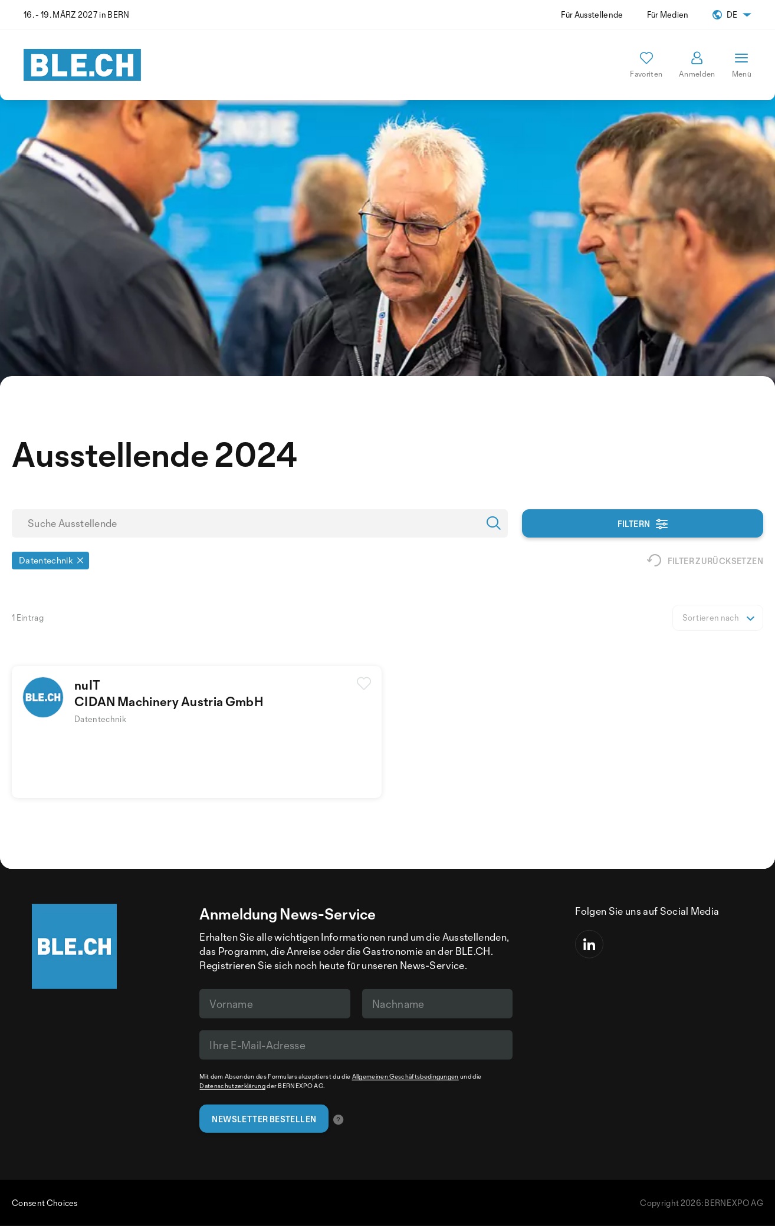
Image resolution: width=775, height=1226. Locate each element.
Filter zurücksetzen (705, 560)
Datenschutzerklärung (232, 1086)
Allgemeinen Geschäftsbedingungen (405, 1076)
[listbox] (718, 617)
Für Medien (668, 14)
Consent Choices (45, 1203)
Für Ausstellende (592, 14)
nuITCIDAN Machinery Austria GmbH (169, 693)
